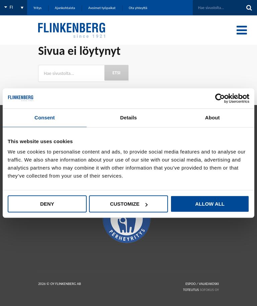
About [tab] (212, 117)
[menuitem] (13, 7)
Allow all (210, 204)
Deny (47, 204)
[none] (13, 7)
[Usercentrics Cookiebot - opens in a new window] (220, 98)
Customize (129, 204)
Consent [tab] (44, 117)
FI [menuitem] (11, 7)
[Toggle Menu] (242, 30)
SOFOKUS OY (209, 290)
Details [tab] (128, 117)
